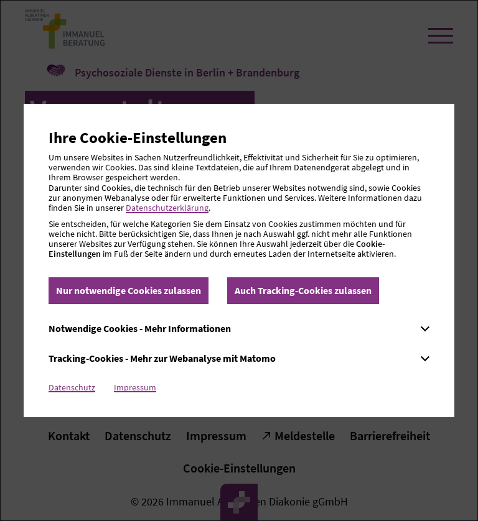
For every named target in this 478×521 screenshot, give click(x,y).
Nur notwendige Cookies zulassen (128, 290)
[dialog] (239, 260)
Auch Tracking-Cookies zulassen (303, 290)
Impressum (135, 387)
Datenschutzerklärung (167, 207)
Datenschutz (72, 387)
